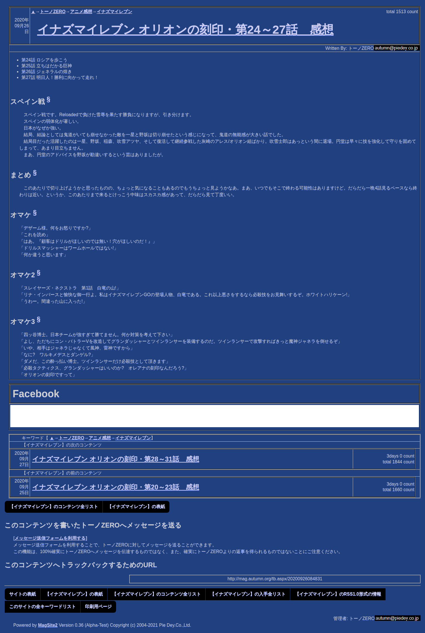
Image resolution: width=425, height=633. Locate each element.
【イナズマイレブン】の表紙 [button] (136, 506)
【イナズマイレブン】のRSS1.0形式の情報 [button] (338, 594)
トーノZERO (52, 11)
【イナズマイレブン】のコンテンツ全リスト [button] (53, 506)
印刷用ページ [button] (98, 606)
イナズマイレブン (114, 11)
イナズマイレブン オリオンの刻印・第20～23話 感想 (115, 487)
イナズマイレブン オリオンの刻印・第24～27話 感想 (185, 29)
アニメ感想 (81, 11)
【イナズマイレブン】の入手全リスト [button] (248, 594)
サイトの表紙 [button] (22, 594)
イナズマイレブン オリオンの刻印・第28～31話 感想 (115, 459)
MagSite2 (48, 625)
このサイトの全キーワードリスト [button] (42, 606)
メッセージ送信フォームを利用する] (50, 538)
